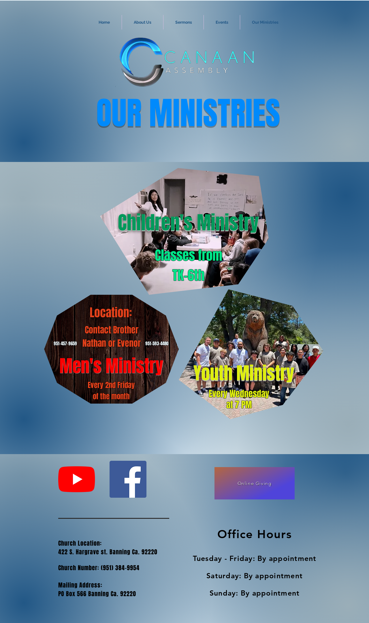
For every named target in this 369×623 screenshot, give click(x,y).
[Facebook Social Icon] (128, 479)
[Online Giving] (254, 483)
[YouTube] (76, 479)
